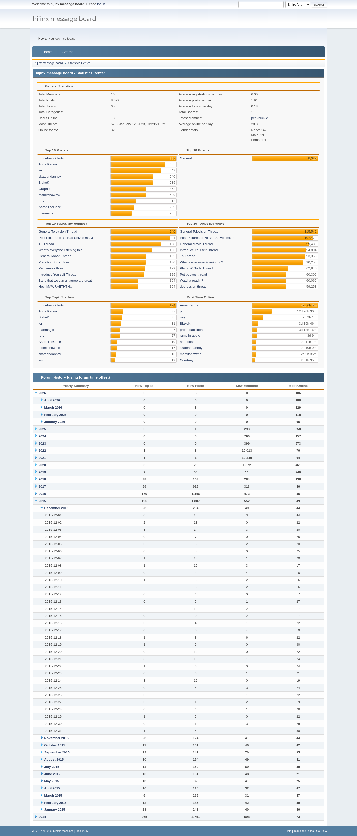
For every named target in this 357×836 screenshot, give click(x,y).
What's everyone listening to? (60, 250)
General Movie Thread (55, 256)
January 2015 (54, 809)
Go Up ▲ (321, 830)
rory (41, 201)
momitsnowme (49, 195)
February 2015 (55, 803)
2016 (42, 494)
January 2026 (54, 422)
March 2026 (53, 407)
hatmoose (187, 342)
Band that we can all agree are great (65, 280)
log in (101, 4)
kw (41, 360)
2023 (42, 443)
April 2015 (52, 788)
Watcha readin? (191, 280)
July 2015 (51, 767)
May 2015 (51, 781)
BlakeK (44, 182)
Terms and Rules (304, 830)
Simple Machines (63, 830)
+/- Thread (46, 244)
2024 (42, 436)
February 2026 (55, 415)
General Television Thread (58, 231)
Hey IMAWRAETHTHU (55, 286)
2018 (42, 479)
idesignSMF (83, 830)
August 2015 (54, 759)
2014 (42, 817)
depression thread (193, 286)
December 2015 (56, 508)
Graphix (44, 189)
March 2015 (53, 795)
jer (40, 170)
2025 (42, 429)
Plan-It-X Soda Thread (55, 262)
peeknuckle (259, 118)
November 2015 (56, 738)
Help (288, 830)
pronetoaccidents (51, 158)
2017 (42, 486)
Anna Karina (48, 164)
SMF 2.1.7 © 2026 (41, 830)
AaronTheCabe (50, 207)
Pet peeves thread (52, 268)
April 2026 (52, 400)
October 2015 (54, 745)
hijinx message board (64, 18)
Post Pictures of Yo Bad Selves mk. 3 (66, 238)
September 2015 (56, 752)
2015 (42, 501)
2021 (42, 458)
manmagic (46, 213)
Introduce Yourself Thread (57, 274)
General (186, 158)
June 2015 (52, 774)
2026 (42, 393)
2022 (42, 450)
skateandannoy (50, 176)
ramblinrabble (190, 335)
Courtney (186, 360)
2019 (42, 472)
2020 (42, 465)
